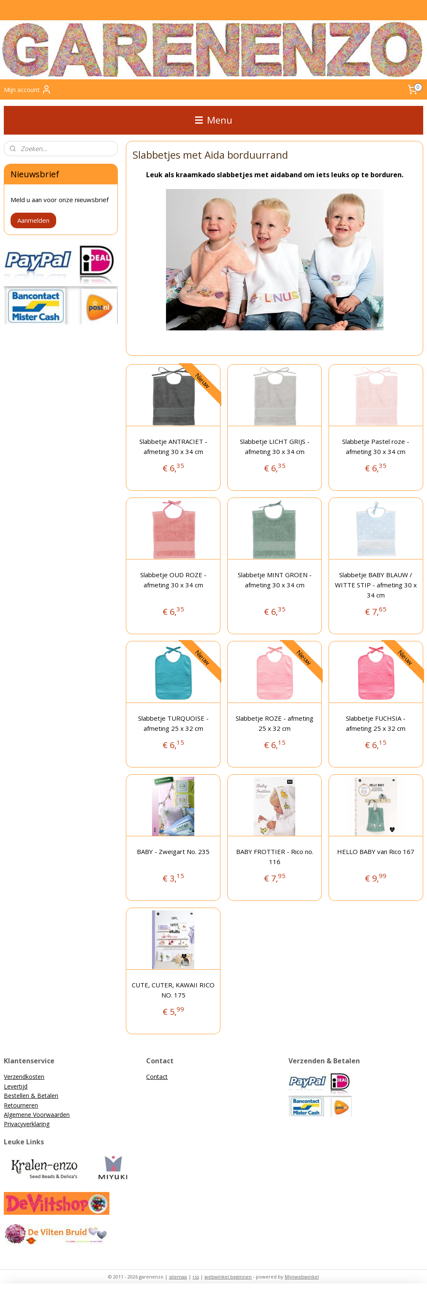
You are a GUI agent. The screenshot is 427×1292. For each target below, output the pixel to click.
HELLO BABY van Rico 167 (375, 851)
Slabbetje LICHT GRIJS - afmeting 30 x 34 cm (274, 446)
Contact (157, 1077)
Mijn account (28, 89)
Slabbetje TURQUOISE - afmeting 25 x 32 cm (173, 723)
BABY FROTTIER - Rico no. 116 (274, 856)
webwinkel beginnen (228, 1276)
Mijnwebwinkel (302, 1276)
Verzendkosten (24, 1077)
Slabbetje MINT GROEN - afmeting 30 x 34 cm (274, 579)
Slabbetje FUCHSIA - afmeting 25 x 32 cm (375, 723)
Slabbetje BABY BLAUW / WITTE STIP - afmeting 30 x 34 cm (376, 584)
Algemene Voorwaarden (37, 1115)
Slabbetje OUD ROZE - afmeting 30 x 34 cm (173, 579)
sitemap (178, 1276)
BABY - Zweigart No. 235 (173, 851)
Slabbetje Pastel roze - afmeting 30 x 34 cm (375, 446)
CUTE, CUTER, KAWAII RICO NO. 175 (173, 990)
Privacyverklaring (26, 1124)
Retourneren (21, 1105)
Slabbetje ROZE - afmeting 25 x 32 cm (274, 723)
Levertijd (15, 1086)
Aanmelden (33, 220)
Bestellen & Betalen (31, 1096)
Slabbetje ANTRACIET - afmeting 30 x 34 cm (173, 446)
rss (196, 1276)
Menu (213, 120)
